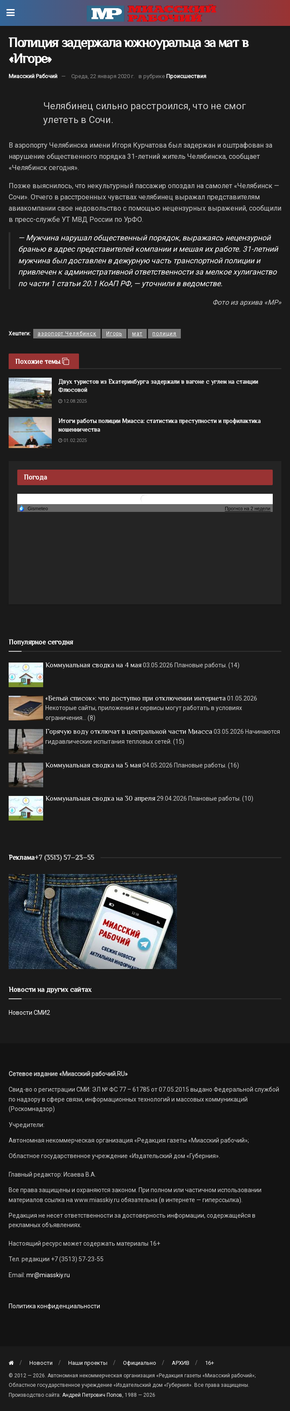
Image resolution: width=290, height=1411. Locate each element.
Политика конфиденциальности (54, 1306)
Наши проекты (87, 1363)
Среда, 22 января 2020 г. (103, 76)
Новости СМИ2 (29, 1012)
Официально (139, 1363)
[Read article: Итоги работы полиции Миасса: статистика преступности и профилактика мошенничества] (30, 432)
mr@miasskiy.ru (47, 1275)
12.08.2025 (72, 401)
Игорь (114, 334)
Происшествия (186, 76)
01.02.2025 (72, 440)
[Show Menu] (10, 13)
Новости (41, 1363)
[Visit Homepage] (151, 13)
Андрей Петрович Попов (92, 1395)
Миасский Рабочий (33, 76)
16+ (209, 1363)
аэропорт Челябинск (67, 334)
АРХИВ (180, 1363)
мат (137, 334)
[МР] (93, 920)
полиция (164, 334)
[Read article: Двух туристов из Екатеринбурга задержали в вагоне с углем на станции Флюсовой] (30, 393)
